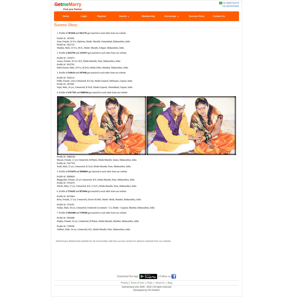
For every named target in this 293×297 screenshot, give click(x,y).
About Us (160, 282)
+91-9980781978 (229, 3)
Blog (170, 282)
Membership (148, 16)
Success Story (196, 16)
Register (101, 16)
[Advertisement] (146, 257)
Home (66, 16)
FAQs (149, 282)
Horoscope (171, 16)
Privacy (124, 282)
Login (84, 16)
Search (124, 16)
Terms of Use (137, 282)
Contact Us (219, 16)
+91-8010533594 (230, 6)
